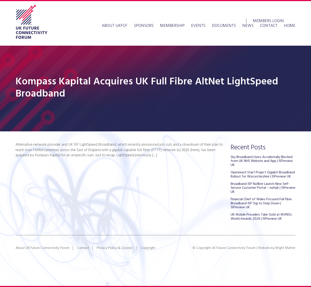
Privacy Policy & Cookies (115, 248)
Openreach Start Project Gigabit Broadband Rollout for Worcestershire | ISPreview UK (263, 174)
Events (198, 25)
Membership (172, 25)
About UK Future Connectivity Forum (43, 248)
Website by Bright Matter (276, 248)
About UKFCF (114, 25)
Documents (224, 25)
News (248, 25)
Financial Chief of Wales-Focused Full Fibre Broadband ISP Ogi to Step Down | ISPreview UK (261, 203)
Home (289, 25)
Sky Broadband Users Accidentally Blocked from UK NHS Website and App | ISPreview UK (262, 161)
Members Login (268, 20)
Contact (269, 25)
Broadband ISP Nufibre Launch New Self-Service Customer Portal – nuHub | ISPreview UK (263, 188)
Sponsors (144, 25)
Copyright (148, 248)
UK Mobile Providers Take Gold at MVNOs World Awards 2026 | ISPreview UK (261, 216)
